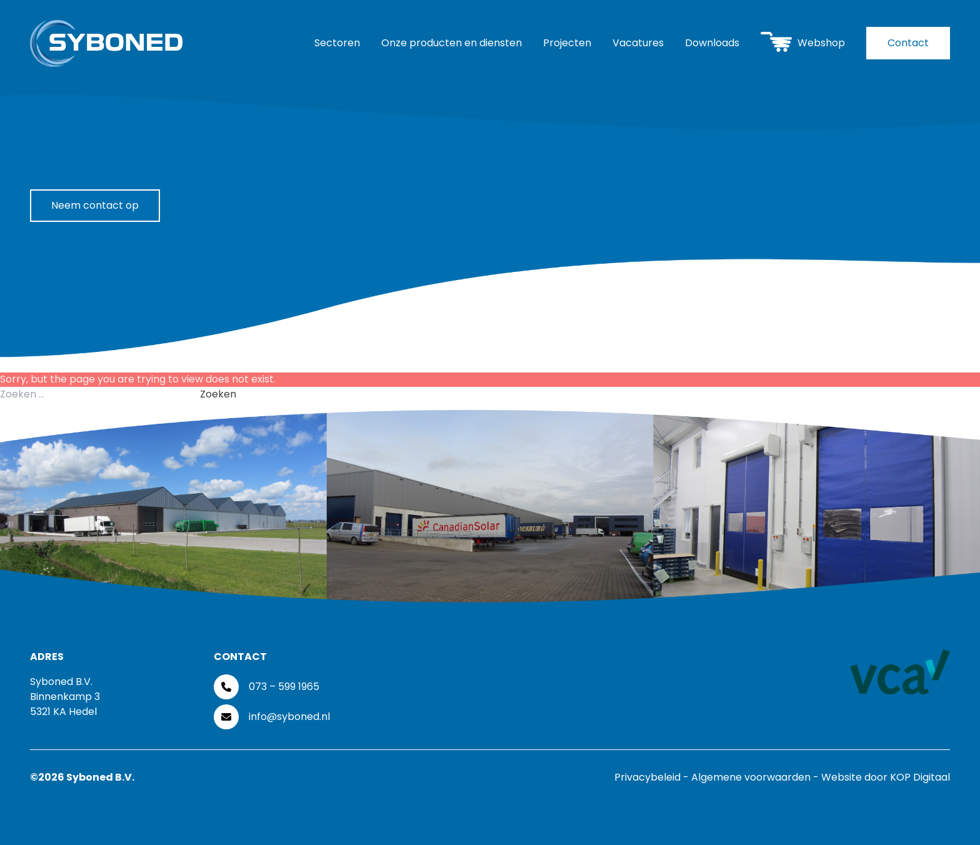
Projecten (567, 43)
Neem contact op (95, 205)
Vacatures (638, 43)
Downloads (712, 43)
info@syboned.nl (289, 716)
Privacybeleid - (652, 777)
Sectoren (337, 43)
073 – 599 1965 (284, 686)
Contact (908, 43)
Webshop (803, 41)
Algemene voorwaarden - (756, 777)
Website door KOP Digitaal (885, 777)
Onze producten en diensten (451, 43)
